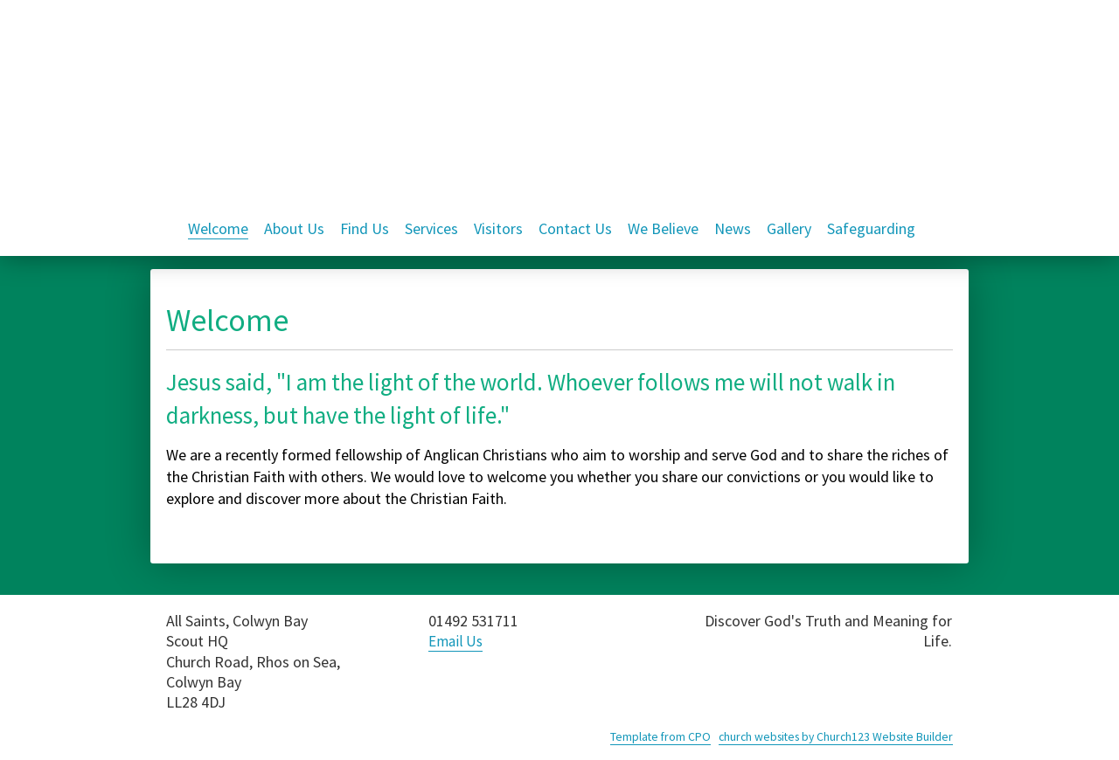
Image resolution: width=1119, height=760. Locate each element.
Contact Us (575, 228)
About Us (294, 228)
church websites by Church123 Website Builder (830, 736)
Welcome (218, 228)
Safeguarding (871, 228)
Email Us (457, 641)
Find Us (364, 228)
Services (431, 228)
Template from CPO (649, 736)
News (732, 228)
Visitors (498, 228)
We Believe (663, 228)
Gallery (789, 228)
